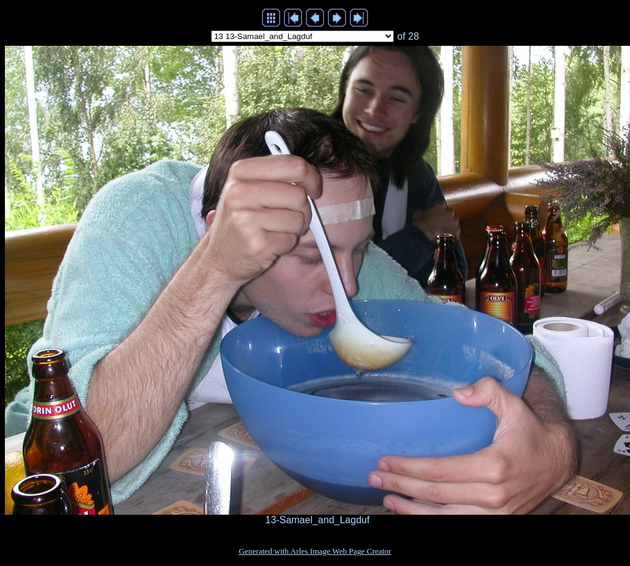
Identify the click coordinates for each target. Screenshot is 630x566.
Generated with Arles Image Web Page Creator (315, 551)
